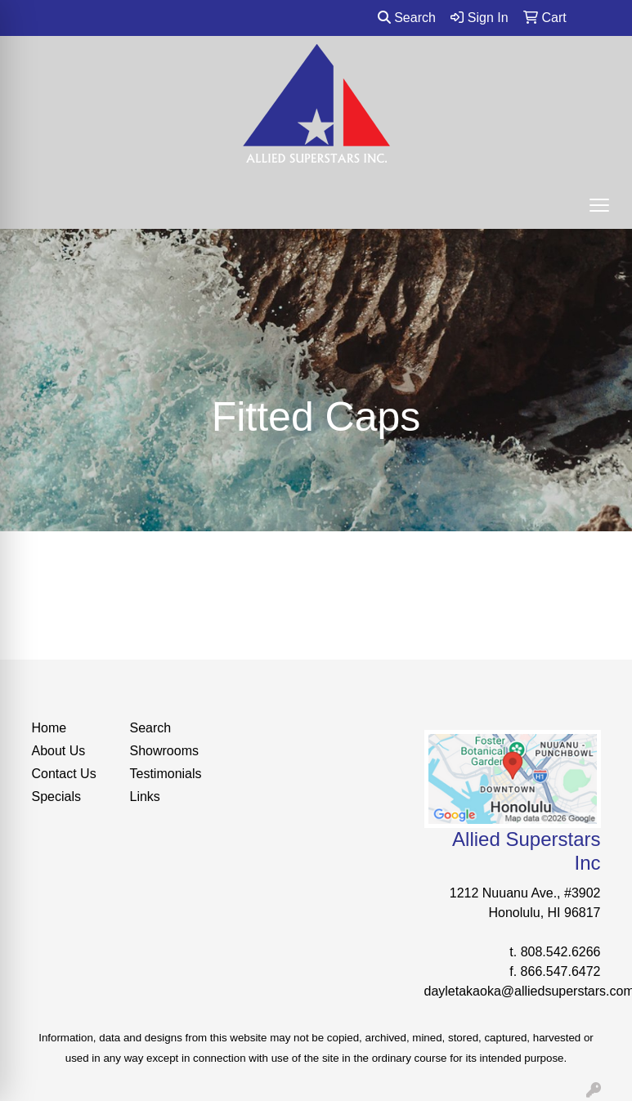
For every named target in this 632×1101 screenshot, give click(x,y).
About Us (59, 751)
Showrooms (164, 751)
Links (145, 796)
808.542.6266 (561, 952)
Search (407, 18)
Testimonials (166, 774)
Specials (56, 796)
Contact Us (64, 774)
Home (49, 728)
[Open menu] (599, 205)
